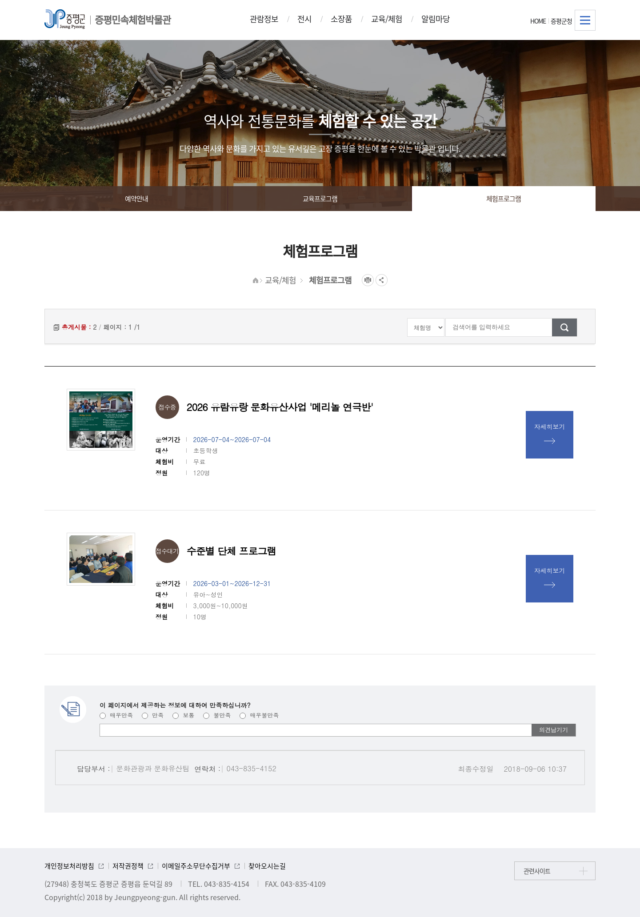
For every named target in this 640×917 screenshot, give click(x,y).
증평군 (64, 19)
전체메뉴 (585, 20)
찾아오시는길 (267, 865)
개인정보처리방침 (69, 865)
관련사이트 (537, 870)
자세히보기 (549, 426)
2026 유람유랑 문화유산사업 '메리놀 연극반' (280, 407)
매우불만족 (259, 715)
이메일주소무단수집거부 (196, 865)
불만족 (217, 715)
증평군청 (561, 21)
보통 (183, 715)
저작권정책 (128, 865)
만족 (153, 715)
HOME (538, 21)
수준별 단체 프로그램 (231, 551)
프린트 (368, 280)
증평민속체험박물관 (133, 19)
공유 (382, 280)
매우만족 (116, 715)
